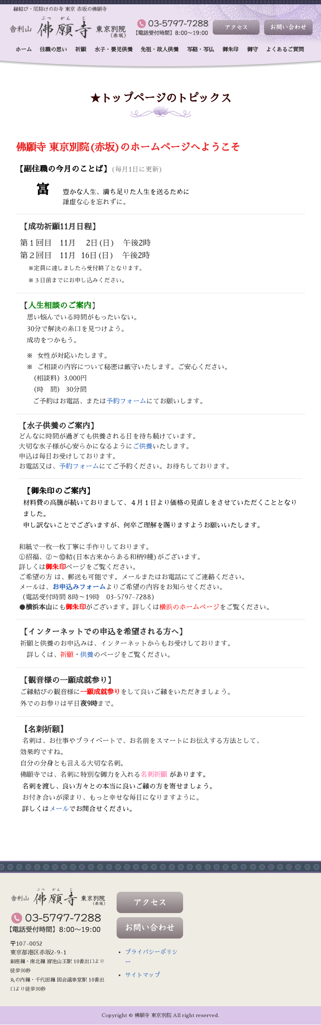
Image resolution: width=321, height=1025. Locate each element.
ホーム (23, 49)
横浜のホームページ (189, 607)
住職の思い (53, 49)
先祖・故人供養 (159, 49)
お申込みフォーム (79, 587)
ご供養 (142, 446)
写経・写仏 (200, 49)
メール (59, 809)
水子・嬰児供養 (113, 49)
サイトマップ (142, 975)
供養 (87, 655)
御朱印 (230, 49)
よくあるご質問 (285, 49)
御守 (252, 49)
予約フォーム (126, 401)
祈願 (80, 49)
